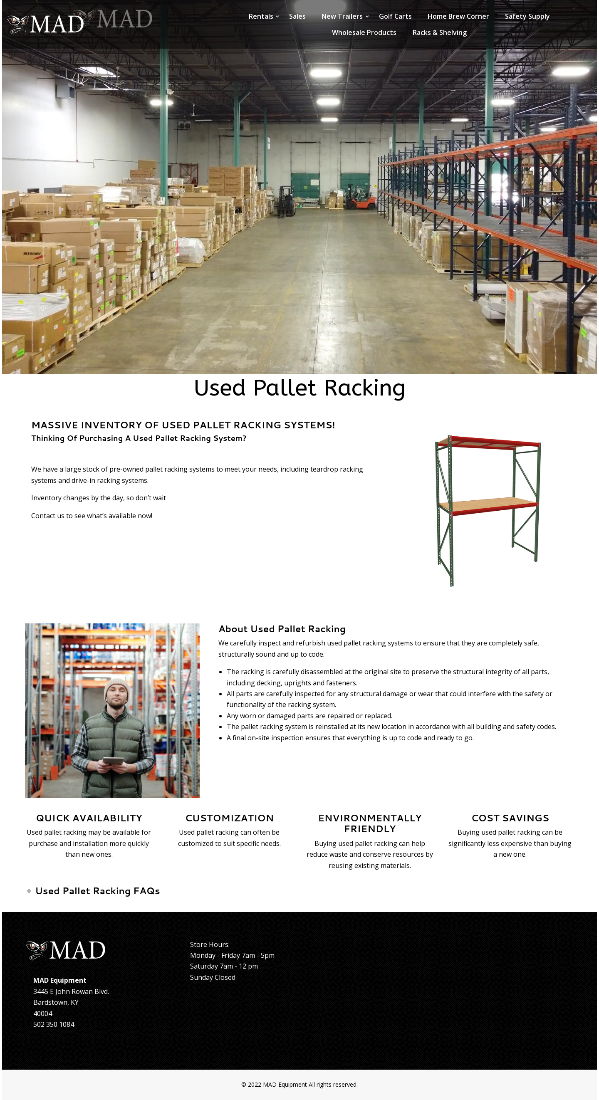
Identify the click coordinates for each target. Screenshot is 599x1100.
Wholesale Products (364, 32)
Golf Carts (395, 16)
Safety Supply (527, 16)
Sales (297, 16)
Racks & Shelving (440, 32)
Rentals (261, 16)
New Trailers (342, 16)
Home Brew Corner (458, 16)
